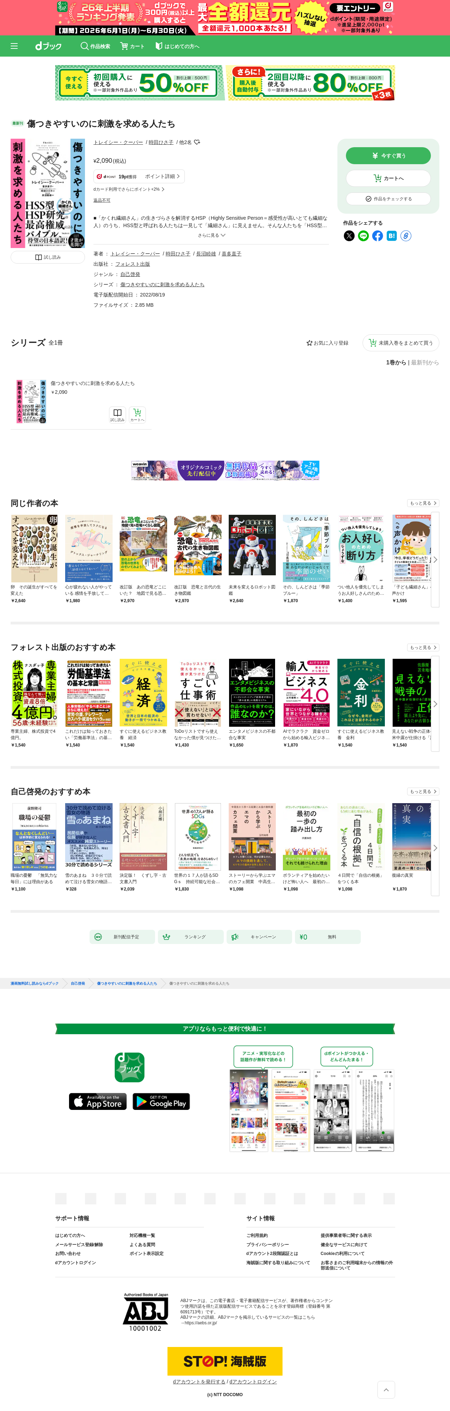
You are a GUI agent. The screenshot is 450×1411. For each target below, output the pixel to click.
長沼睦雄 (206, 254)
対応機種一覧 (142, 1235)
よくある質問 (142, 1244)
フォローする (196, 142)
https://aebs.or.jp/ (201, 1322)
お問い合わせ (68, 1253)
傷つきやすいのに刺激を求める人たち (93, 383)
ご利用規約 (257, 1235)
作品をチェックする (393, 198)
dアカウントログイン (75, 1262)
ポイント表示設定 (147, 1253)
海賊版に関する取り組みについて (278, 1262)
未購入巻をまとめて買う (406, 343)
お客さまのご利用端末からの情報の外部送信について (357, 1265)
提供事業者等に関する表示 (346, 1235)
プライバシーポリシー (267, 1244)
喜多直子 (231, 254)
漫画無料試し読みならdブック (35, 983)
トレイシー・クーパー (118, 142)
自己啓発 (130, 274)
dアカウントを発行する (199, 1381)
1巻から (396, 362)
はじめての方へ (70, 1235)
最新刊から (425, 362)
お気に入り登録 (331, 343)
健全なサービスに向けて (344, 1244)
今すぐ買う (393, 156)
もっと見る (420, 503)
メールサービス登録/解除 (79, 1244)
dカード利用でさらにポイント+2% (126, 189)
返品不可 (101, 200)
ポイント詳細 (160, 176)
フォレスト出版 (132, 264)
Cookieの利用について (343, 1253)
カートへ (394, 178)
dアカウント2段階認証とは (272, 1253)
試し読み (52, 257)
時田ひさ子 (161, 142)
